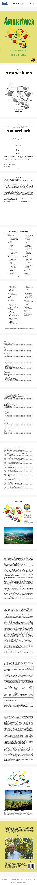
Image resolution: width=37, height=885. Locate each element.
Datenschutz (15, 879)
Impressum (5, 879)
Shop (32, 3)
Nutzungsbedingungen (28, 879)
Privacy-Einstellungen (19, 882)
